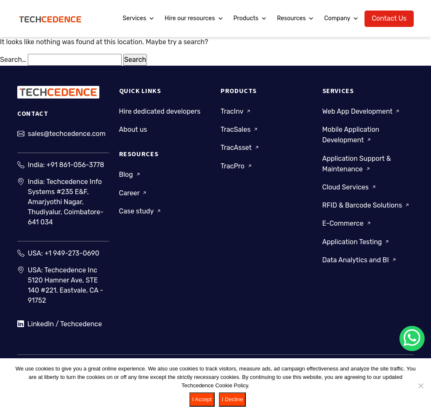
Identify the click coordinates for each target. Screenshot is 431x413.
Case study (140, 211)
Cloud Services (349, 187)
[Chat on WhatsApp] (412, 338)
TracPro (237, 166)
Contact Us (389, 18)
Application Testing (356, 242)
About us (133, 129)
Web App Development (361, 111)
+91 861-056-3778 (75, 165)
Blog (130, 175)
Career (133, 193)
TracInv (236, 111)
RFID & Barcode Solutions (366, 205)
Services (139, 18)
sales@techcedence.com (67, 134)
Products (250, 18)
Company (341, 18)
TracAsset (240, 148)
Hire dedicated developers (160, 111)
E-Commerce (347, 223)
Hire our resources (194, 18)
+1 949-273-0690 (72, 253)
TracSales (240, 129)
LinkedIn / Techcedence (59, 324)
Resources (295, 18)
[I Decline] (420, 385)
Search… (13, 60)
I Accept (202, 399)
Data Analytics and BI (359, 260)
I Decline (232, 399)
